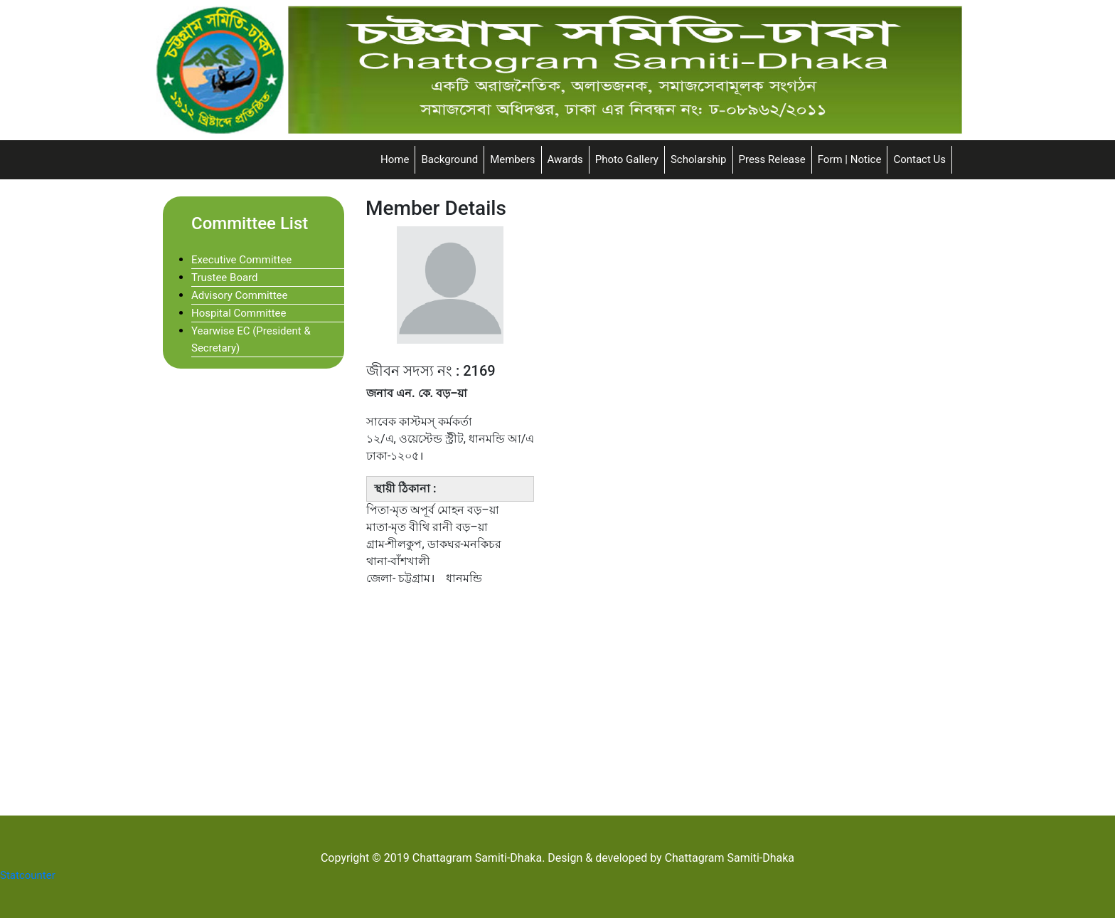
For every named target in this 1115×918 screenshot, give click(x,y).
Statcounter (27, 875)
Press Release (772, 159)
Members (512, 159)
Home (394, 159)
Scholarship (699, 159)
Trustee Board (224, 277)
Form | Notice (850, 159)
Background (449, 159)
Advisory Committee (239, 295)
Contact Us (919, 159)
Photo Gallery (626, 159)
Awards (565, 159)
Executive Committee (241, 259)
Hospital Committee (239, 313)
